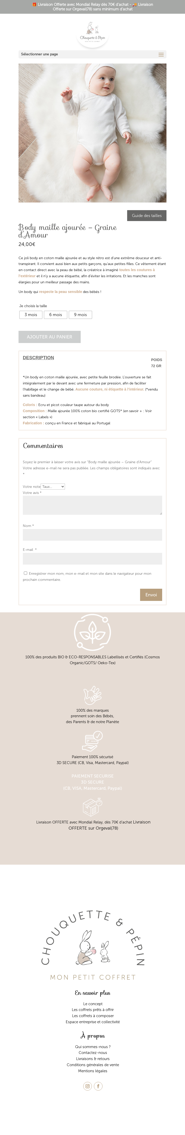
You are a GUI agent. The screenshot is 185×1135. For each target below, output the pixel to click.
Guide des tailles (147, 215)
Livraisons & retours (93, 1058)
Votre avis (32, 493)
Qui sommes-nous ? (93, 1047)
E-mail (30, 550)
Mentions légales (92, 1071)
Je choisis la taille (33, 306)
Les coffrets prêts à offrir (93, 1009)
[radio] (31, 315)
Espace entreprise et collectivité (93, 1022)
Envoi (151, 595)
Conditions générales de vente (93, 1065)
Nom (28, 526)
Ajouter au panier (49, 337)
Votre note (32, 487)
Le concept (93, 1004)
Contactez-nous (93, 1052)
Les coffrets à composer (93, 1016)
